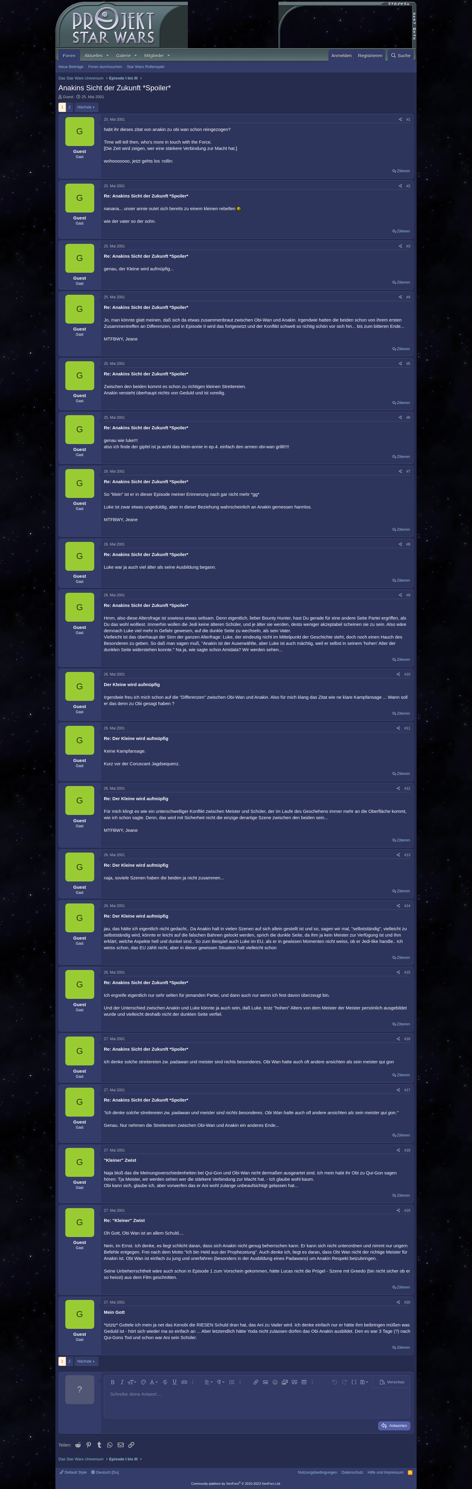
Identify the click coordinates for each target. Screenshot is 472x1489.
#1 (408, 119)
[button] (107, 55)
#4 (408, 297)
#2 (408, 186)
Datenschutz (352, 1472)
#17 (407, 1090)
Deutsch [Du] (105, 1472)
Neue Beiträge (70, 66)
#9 (408, 595)
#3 (408, 246)
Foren (69, 55)
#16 (407, 1039)
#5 (408, 364)
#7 (408, 471)
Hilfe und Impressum (385, 1472)
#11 (407, 728)
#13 (407, 855)
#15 (407, 972)
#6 (408, 417)
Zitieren (403, 171)
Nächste (84, 107)
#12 (407, 788)
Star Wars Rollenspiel (145, 66)
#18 (407, 1150)
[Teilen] (400, 119)
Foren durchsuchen (105, 66)
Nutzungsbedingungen (317, 1472)
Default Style (73, 1472)
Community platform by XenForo (236, 1483)
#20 (407, 1302)
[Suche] (401, 55)
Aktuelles (94, 55)
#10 (407, 674)
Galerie (123, 55)
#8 (408, 544)
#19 (407, 1210)
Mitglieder (154, 55)
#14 (407, 906)
